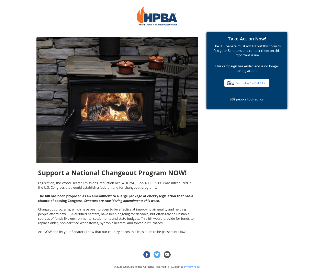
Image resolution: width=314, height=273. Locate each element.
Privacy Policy (192, 267)
